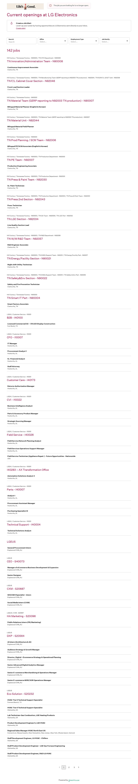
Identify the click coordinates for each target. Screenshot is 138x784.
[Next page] (78, 767)
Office (42, 39)
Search (11, 39)
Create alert (20, 28)
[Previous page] (59, 767)
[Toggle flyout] (65, 41)
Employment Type (77, 39)
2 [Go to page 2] (68, 767)
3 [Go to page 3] (74, 767)
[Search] (21, 42)
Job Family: (106, 39)
